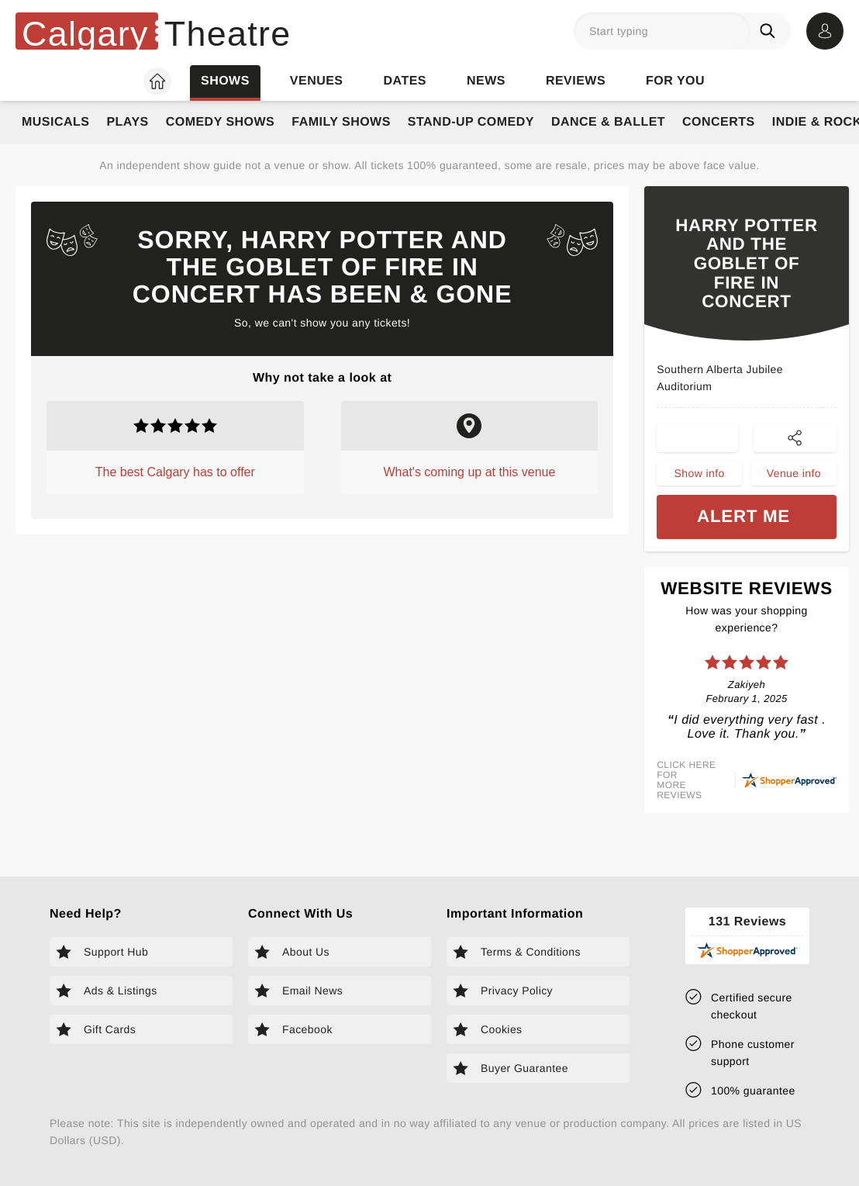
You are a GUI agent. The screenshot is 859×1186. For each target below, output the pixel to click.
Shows (225, 81)
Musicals (55, 122)
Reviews (575, 81)
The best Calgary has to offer (175, 472)
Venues (316, 81)
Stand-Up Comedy (471, 122)
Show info (699, 475)
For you (675, 81)
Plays (127, 122)
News (486, 81)
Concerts (718, 122)
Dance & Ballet (608, 122)
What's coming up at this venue (470, 472)
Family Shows (341, 122)
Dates (405, 81)
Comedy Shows (220, 122)
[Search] (770, 31)
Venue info (794, 475)
